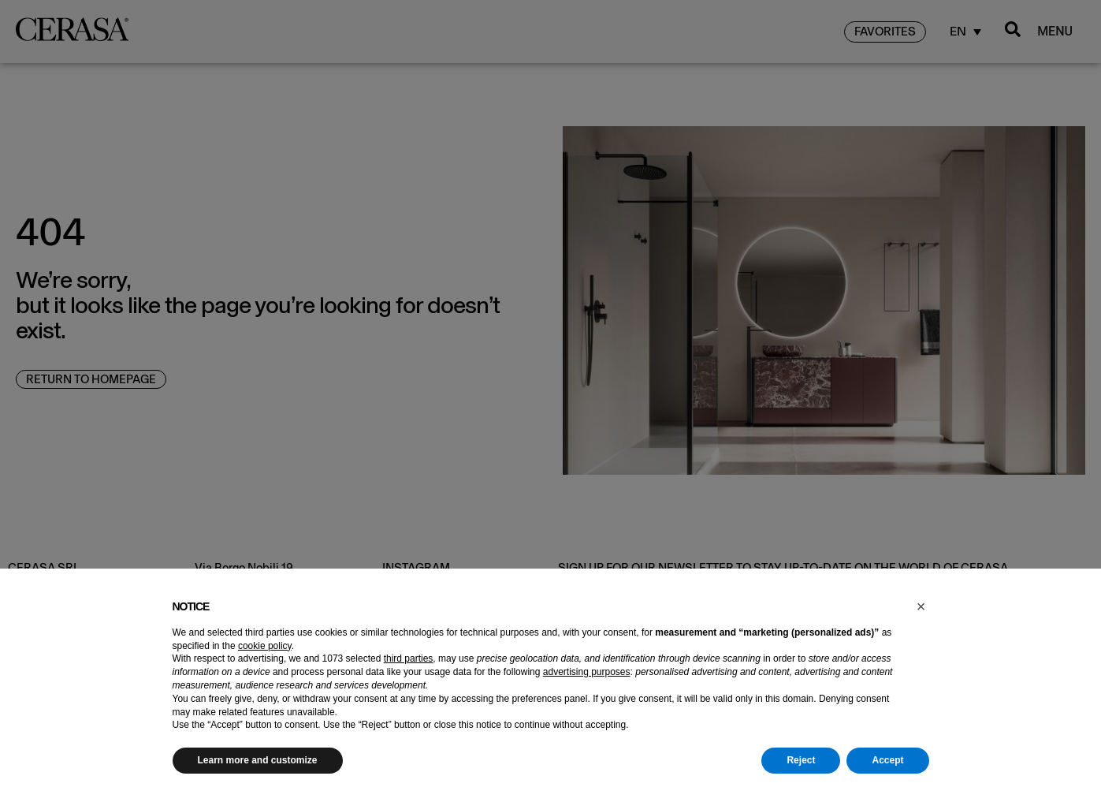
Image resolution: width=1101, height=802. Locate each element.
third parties (408, 658)
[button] (921, 606)
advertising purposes (586, 671)
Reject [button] (801, 760)
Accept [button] (887, 760)
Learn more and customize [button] (258, 760)
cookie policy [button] (265, 645)
